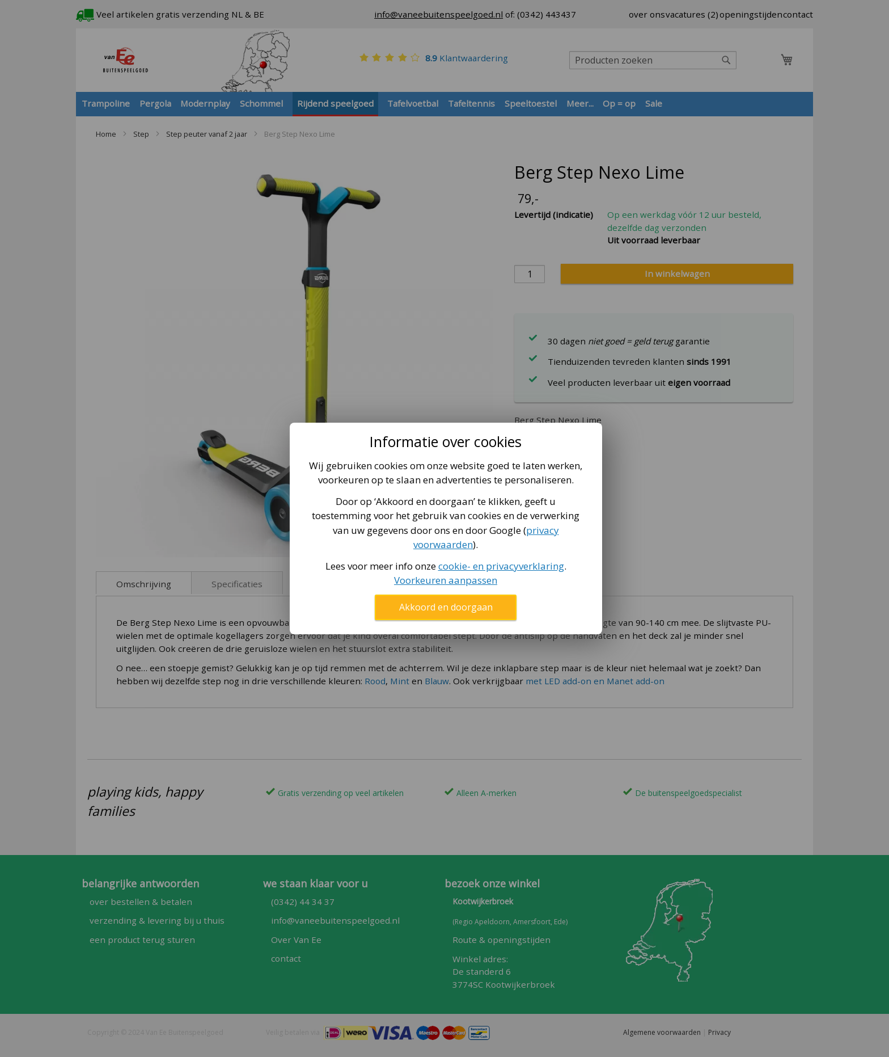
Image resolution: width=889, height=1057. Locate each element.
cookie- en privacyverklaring (501, 565)
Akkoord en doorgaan (446, 607)
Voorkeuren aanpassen (445, 580)
